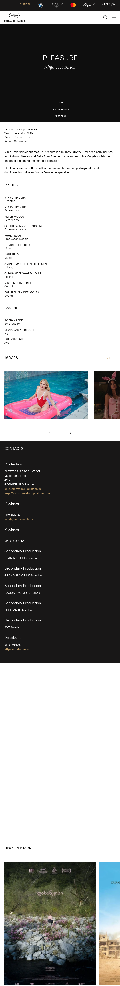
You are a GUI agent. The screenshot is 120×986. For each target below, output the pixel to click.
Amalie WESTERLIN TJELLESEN (25, 264)
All (108, 357)
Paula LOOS (13, 235)
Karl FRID (11, 254)
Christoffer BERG (17, 245)
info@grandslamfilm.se (19, 519)
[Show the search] (105, 17)
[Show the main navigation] (114, 17)
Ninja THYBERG (15, 197)
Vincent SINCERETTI (19, 283)
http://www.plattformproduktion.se (27, 493)
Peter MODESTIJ (16, 216)
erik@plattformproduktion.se (23, 489)
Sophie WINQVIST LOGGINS (23, 226)
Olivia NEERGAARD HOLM (22, 273)
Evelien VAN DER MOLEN (22, 292)
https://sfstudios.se (17, 649)
